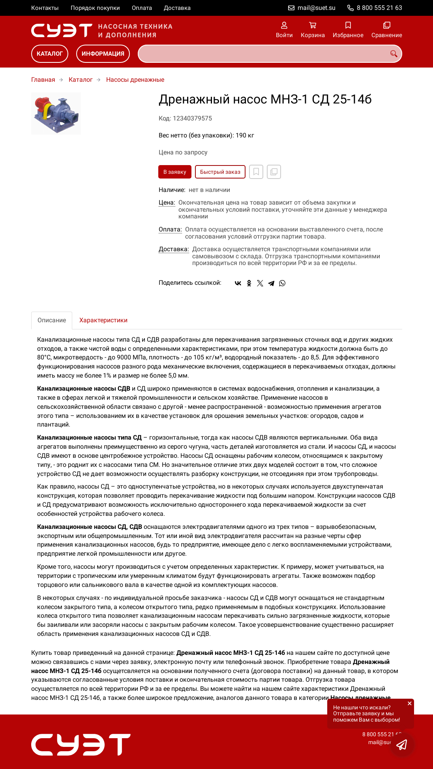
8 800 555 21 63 (379, 7)
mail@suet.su (317, 7)
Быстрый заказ (220, 172)
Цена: (167, 202)
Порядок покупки (95, 7)
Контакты (45, 7)
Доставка (177, 7)
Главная (43, 79)
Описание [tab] (51, 320)
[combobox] (270, 54)
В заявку (174, 172)
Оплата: (170, 229)
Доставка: (174, 249)
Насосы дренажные (135, 79)
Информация (103, 53)
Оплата (142, 7)
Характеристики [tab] (103, 320)
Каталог (50, 53)
